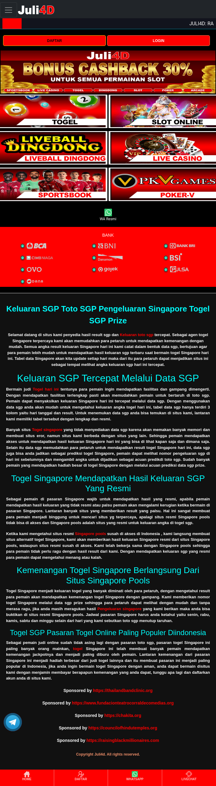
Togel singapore (47, 429)
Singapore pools (90, 533)
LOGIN (158, 41)
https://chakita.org (122, 715)
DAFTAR (54, 41)
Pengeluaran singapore (119, 609)
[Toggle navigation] (8, 9)
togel (77, 648)
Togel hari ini (46, 389)
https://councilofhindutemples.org (122, 727)
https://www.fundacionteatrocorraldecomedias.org (123, 703)
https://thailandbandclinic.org (123, 690)
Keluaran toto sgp (137, 334)
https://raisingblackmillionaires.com (122, 740)
